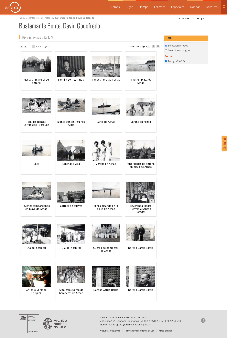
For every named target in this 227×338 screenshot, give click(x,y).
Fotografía (176, 61)
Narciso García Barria (105, 290)
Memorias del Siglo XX (13, 7)
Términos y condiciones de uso (139, 330)
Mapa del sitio (165, 330)
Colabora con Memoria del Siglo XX (223, 143)
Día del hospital (36, 247)
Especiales (177, 7)
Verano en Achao (141, 121)
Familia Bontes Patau (71, 79)
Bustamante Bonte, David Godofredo (74, 17)
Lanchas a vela (71, 163)
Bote (36, 163)
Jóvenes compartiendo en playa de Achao (36, 207)
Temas (115, 7)
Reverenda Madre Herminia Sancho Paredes (140, 209)
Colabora (186, 18)
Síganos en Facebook (203, 320)
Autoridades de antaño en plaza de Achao (141, 165)
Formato (159, 7)
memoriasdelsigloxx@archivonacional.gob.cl (124, 324)
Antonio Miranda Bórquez (36, 291)
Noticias (195, 7)
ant (21, 46)
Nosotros (212, 7)
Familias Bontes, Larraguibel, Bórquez (36, 123)
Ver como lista (158, 46)
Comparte (201, 18)
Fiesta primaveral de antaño (36, 81)
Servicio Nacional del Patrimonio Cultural (122, 317)
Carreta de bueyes (71, 205)
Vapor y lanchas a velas (106, 79)
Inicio (21, 17)
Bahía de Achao (106, 121)
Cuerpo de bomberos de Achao (106, 249)
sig (25, 46)
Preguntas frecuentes (109, 330)
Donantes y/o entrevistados (39, 17)
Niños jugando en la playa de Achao (106, 207)
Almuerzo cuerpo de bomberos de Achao (71, 291)
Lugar (129, 7)
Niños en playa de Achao (140, 81)
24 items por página (137, 46)
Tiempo (143, 7)
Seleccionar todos (178, 45)
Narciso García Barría (140, 247)
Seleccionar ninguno (179, 50)
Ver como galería (153, 46)
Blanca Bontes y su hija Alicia (71, 123)
